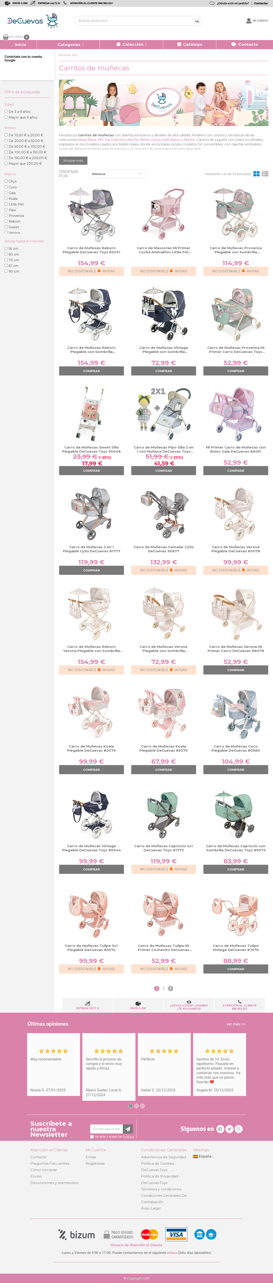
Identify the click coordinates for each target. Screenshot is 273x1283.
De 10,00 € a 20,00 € (26, 135)
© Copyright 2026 (137, 1278)
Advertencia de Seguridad (163, 1157)
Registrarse (95, 1163)
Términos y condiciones (161, 1189)
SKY (101, 140)
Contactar (261, 3)
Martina (189, 140)
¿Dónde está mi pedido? (233, 3)
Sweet (14, 227)
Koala (13, 199)
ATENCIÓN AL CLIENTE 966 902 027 (91, 3)
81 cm (13, 266)
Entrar (91, 1157)
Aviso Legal (150, 1208)
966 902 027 (240, 1008)
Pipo (12, 210)
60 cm (14, 254)
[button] (68, 44)
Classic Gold (160, 140)
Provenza (16, 216)
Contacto (38, 1157)
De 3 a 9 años (19, 112)
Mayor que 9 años (23, 117)
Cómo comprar (43, 1170)
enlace (172, 1253)
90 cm (14, 271)
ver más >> (236, 1024)
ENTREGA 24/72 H (49, 3)
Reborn (15, 221)
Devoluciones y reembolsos (54, 1183)
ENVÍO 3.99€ (20, 3)
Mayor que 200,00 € (25, 164)
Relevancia (117, 174)
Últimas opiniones (48, 1024)
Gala (12, 193)
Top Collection (115, 140)
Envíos (36, 1176)
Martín (145, 140)
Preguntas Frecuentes (49, 1163)
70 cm (14, 260)
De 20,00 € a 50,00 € (26, 141)
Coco (13, 187)
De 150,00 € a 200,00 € (28, 158)
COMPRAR (91, 371)
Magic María (87, 140)
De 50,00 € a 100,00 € (27, 147)
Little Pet (16, 204)
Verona (14, 233)
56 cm (13, 249)
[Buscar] (197, 21)
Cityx (12, 181)
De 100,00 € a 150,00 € (28, 152)
